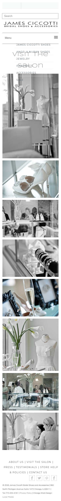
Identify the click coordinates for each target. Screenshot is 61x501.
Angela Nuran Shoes (33, 51)
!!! (30, 5)
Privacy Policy (26, 493)
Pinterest (47, 478)
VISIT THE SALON (39, 462)
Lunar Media (8, 497)
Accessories (26, 72)
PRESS (8, 467)
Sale (20, 79)
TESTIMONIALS (26, 467)
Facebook (32, 478)
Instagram (54, 478)
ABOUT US (16, 462)
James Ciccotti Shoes (33, 44)
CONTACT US (38, 472)
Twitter (39, 478)
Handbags (24, 65)
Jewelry (23, 58)
